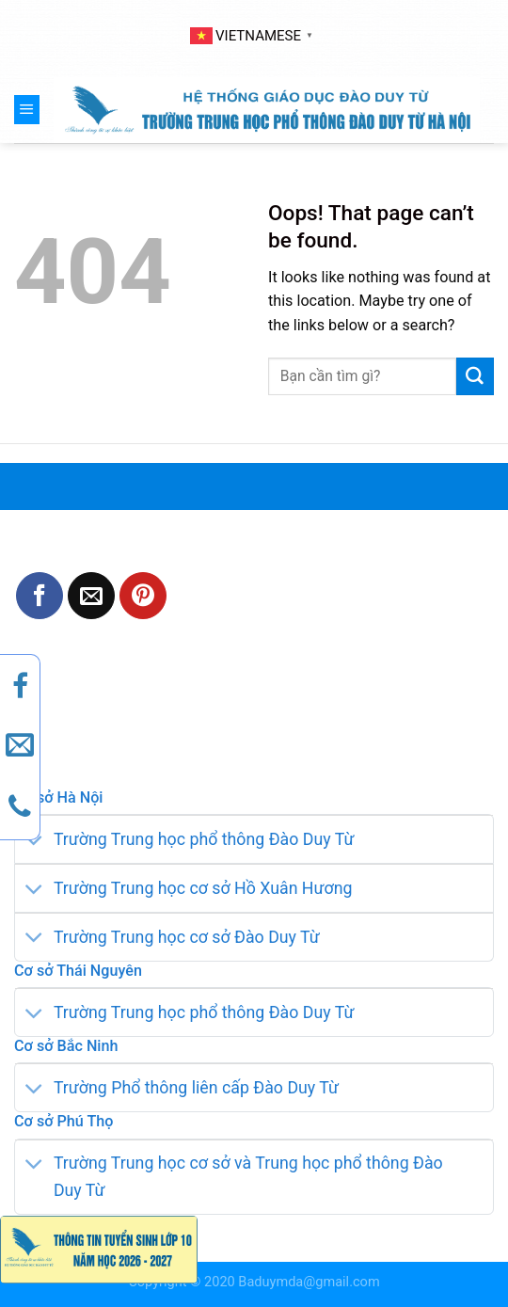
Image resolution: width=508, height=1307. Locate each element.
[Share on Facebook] (39, 595)
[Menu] (27, 109)
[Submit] (475, 376)
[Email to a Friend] (91, 595)
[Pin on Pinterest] (143, 595)
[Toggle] (34, 841)
